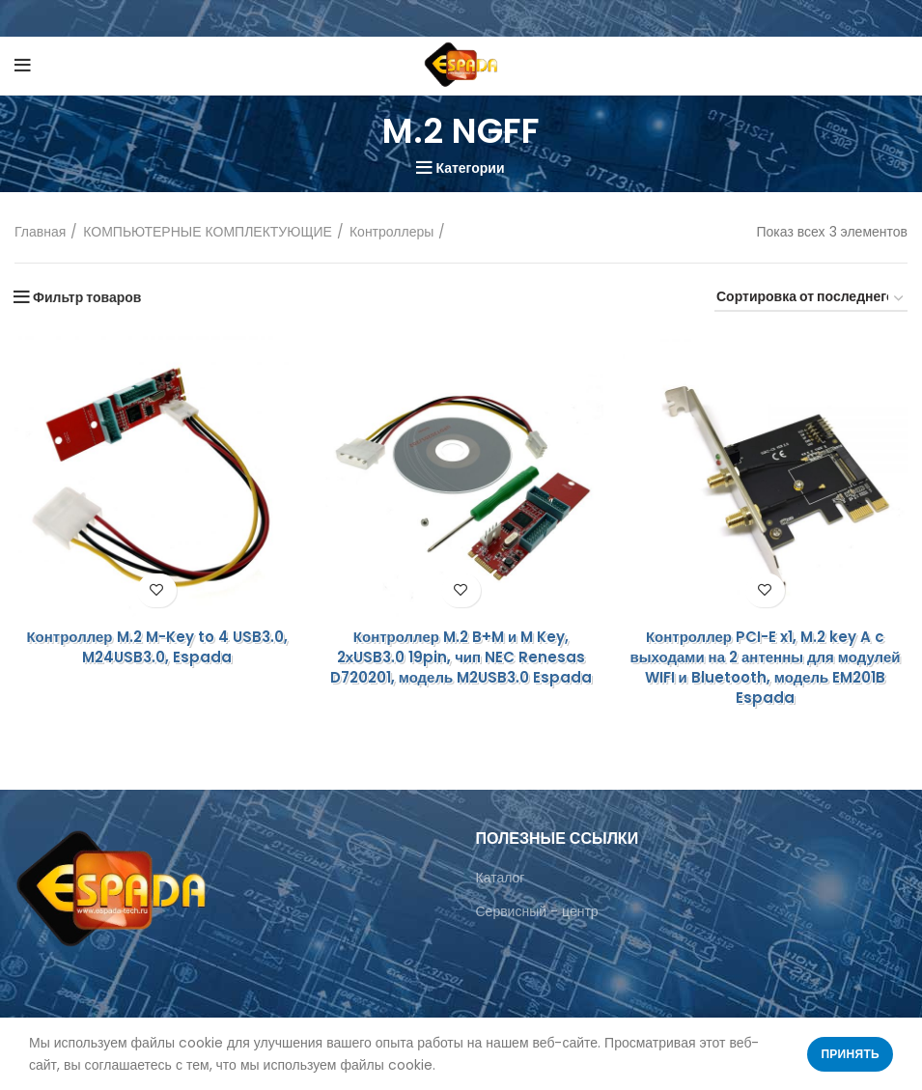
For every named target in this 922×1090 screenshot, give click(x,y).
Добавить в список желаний (157, 590)
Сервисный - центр (537, 911)
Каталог (500, 877)
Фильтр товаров (87, 297)
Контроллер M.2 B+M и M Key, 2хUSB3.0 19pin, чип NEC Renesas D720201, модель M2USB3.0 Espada (461, 657)
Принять (850, 1054)
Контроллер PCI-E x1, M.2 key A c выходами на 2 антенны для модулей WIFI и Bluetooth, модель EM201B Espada (764, 667)
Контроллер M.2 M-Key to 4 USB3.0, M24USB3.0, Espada (156, 647)
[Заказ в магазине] (811, 300)
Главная (40, 232)
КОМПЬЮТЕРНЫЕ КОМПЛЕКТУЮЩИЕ (207, 232)
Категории (469, 168)
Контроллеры (391, 232)
